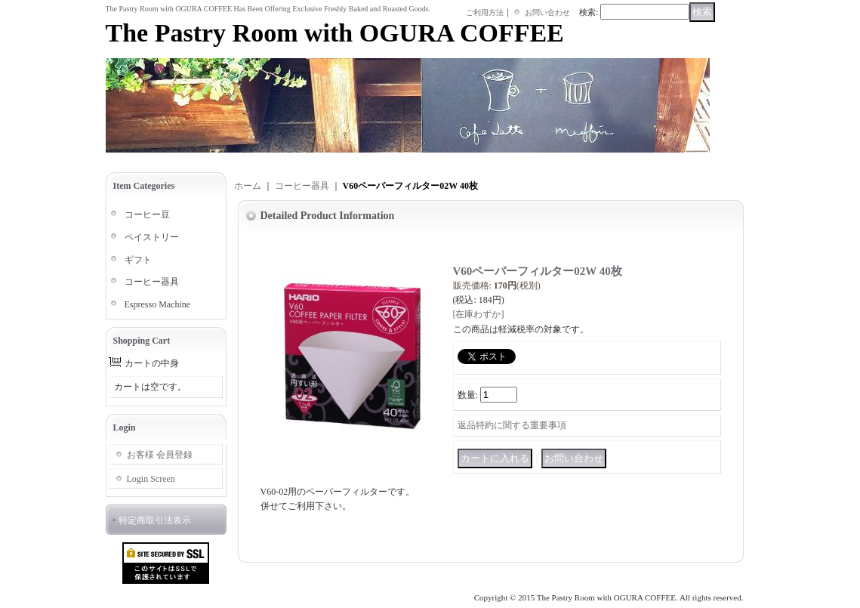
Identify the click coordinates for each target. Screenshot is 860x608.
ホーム (247, 186)
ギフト (138, 260)
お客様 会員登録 (160, 454)
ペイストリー (152, 237)
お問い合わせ (547, 12)
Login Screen (151, 479)
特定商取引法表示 (155, 520)
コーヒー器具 (152, 281)
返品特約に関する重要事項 (512, 425)
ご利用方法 (485, 12)
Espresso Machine (158, 304)
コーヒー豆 (147, 214)
